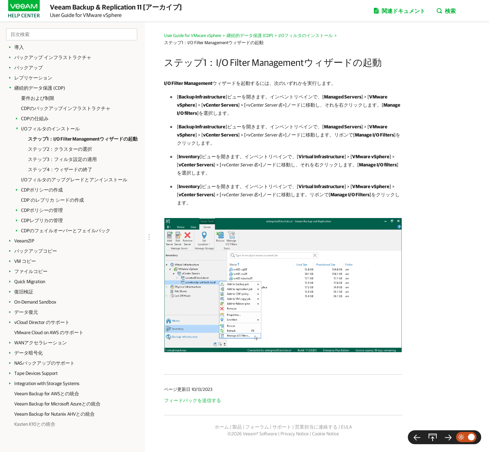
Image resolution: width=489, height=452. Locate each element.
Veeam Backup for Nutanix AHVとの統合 (54, 414)
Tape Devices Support (36, 373)
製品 (237, 427)
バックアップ (28, 67)
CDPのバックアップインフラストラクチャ (65, 108)
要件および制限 (37, 98)
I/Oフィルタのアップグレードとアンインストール (74, 179)
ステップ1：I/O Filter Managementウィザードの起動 (83, 139)
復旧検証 (23, 291)
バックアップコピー (35, 251)
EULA (346, 427)
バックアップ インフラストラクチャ (52, 57)
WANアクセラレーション (40, 342)
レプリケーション (33, 77)
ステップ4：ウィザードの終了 (60, 169)
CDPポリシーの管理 (42, 210)
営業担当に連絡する (316, 427)
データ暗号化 (28, 353)
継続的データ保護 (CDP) (39, 88)
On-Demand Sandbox (35, 302)
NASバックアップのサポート (44, 363)
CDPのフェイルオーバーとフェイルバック (65, 230)
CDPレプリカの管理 (42, 220)
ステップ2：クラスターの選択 (60, 149)
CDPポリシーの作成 (42, 190)
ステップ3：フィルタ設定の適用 (62, 159)
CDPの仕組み (35, 118)
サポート (281, 427)
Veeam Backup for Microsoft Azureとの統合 (57, 403)
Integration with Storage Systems (46, 383)
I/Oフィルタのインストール (50, 128)
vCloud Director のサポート (42, 322)
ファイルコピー (31, 271)
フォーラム (257, 427)
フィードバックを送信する (192, 400)
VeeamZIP (24, 240)
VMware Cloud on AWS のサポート (49, 332)
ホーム (222, 427)
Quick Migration (29, 281)
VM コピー (25, 261)
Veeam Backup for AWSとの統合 (46, 393)
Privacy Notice (294, 433)
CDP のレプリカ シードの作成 (52, 200)
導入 (19, 47)
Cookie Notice (325, 433)
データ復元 (26, 312)
